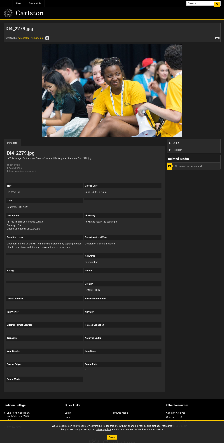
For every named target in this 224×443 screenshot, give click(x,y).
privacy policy (103, 429)
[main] (112, 209)
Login (174, 142)
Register (175, 149)
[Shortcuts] (217, 37)
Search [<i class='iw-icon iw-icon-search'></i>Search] (219, 3)
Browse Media (35, 3)
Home (18, 3)
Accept (112, 436)
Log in (6, 3)
